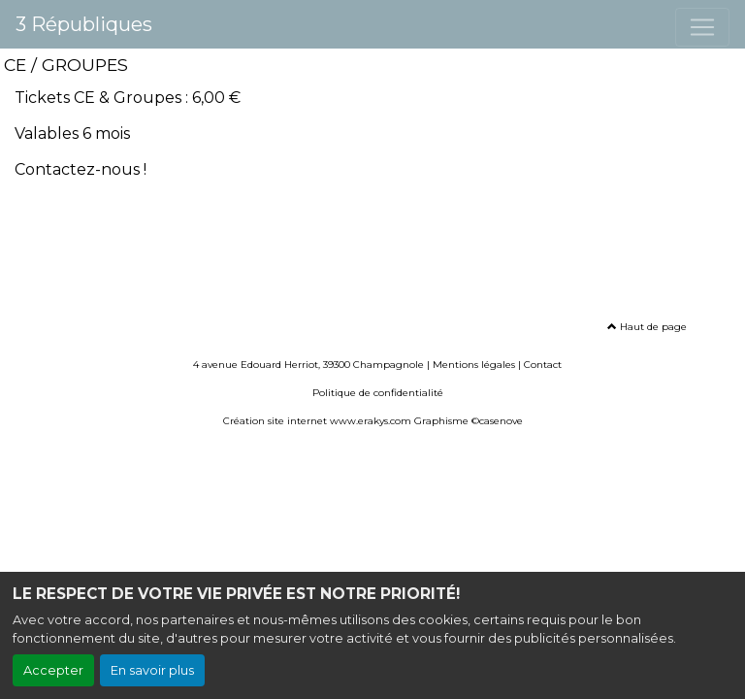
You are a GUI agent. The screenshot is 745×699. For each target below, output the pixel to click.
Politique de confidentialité (377, 392)
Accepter (53, 670)
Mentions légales (474, 364)
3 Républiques (84, 24)
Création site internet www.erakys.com (317, 421)
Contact (543, 364)
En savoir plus (152, 670)
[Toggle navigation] (702, 27)
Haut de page (647, 326)
